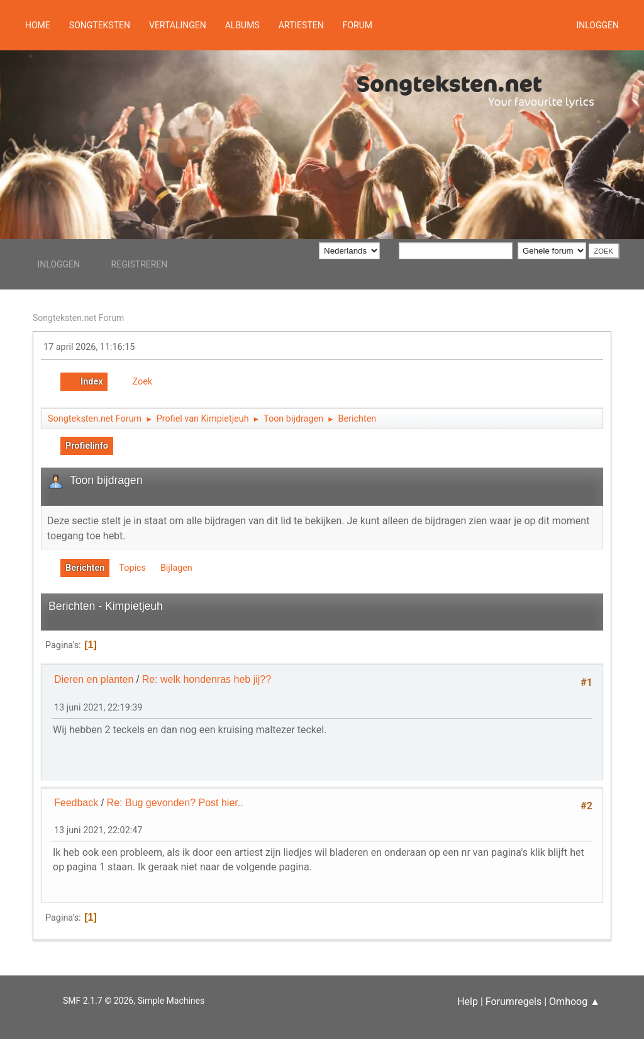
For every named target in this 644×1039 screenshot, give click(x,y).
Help (467, 1002)
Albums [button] (242, 25)
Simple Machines (170, 1001)
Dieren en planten (93, 679)
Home (37, 25)
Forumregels (513, 1002)
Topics (132, 568)
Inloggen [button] (597, 25)
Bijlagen (176, 568)
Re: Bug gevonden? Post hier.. (175, 802)
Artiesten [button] (301, 25)
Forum (357, 25)
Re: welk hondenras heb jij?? (206, 679)
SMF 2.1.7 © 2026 (98, 1001)
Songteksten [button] (99, 25)
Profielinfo (86, 446)
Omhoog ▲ (574, 1002)
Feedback (76, 802)
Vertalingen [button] (177, 25)
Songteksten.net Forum (78, 318)
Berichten (84, 568)
